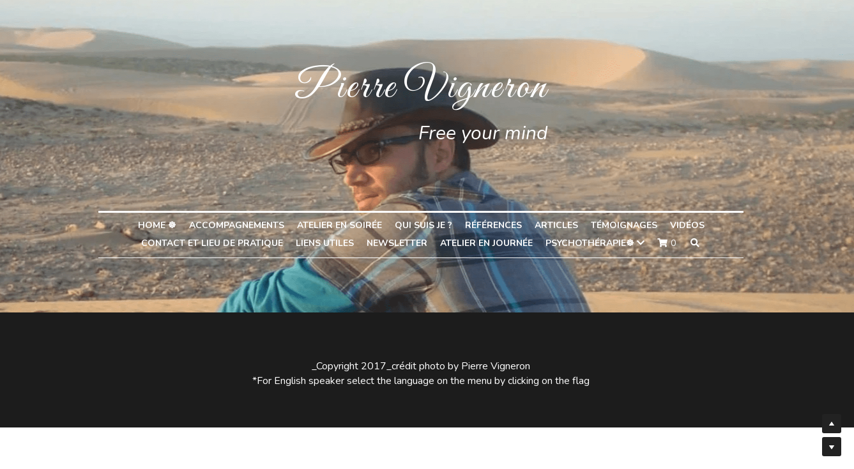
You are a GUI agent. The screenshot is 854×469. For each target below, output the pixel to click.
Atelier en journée (492, 243)
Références (499, 225)
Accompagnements (242, 225)
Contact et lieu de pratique (218, 243)
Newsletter (402, 243)
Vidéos (693, 225)
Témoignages (630, 225)
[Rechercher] (700, 242)
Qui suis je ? (429, 225)
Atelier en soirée (345, 225)
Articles (562, 225)
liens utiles (330, 243)
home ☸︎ (163, 225)
